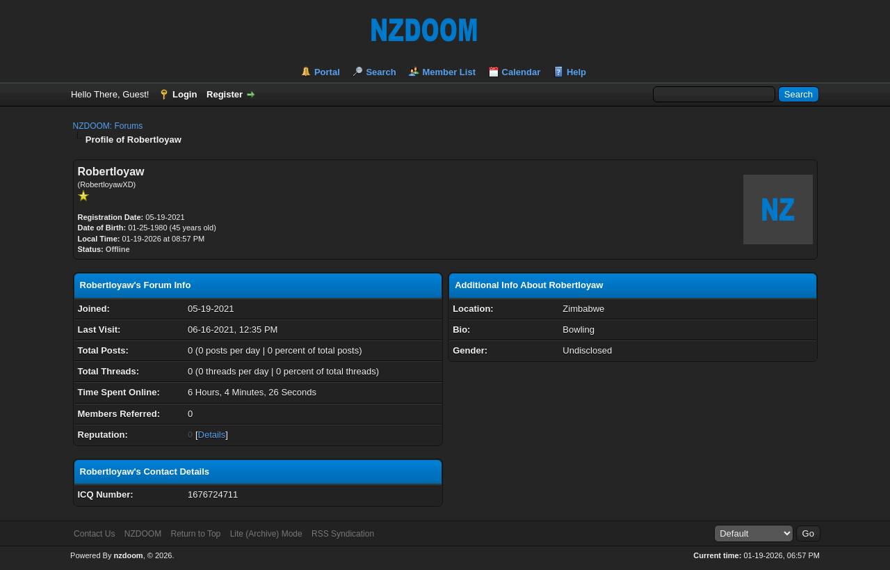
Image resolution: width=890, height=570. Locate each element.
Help (576, 72)
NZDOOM (142, 534)
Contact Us (94, 534)
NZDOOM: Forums (108, 126)
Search (381, 72)
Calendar (521, 72)
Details (212, 434)
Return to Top (195, 534)
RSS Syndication (343, 534)
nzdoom (128, 555)
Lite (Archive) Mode (266, 534)
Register (225, 94)
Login (184, 94)
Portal (327, 72)
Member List (449, 72)
